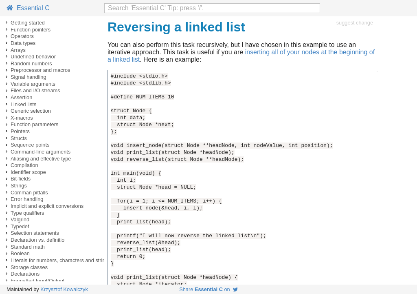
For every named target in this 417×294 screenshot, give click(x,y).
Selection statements (35, 233)
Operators (22, 36)
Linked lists (23, 104)
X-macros (22, 118)
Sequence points (30, 145)
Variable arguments (33, 84)
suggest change (354, 23)
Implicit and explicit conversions (47, 206)
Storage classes (29, 267)
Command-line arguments (40, 152)
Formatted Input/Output (37, 281)
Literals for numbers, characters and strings (61, 260)
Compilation (24, 165)
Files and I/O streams (35, 90)
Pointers (20, 131)
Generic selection (31, 111)
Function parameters (34, 124)
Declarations (25, 274)
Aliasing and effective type (41, 159)
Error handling (27, 199)
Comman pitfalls (29, 192)
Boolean (20, 253)
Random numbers (31, 63)
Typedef (20, 226)
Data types (23, 43)
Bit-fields (21, 179)
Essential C (28, 7)
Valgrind (20, 219)
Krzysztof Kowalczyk (64, 289)
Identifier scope (28, 172)
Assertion (21, 97)
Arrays (18, 50)
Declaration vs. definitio (37, 240)
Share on (208, 289)
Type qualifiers (27, 213)
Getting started (28, 23)
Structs (19, 138)
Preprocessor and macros (40, 70)
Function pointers (30, 30)
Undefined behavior (33, 56)
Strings (19, 186)
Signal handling (28, 77)
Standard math (28, 247)
